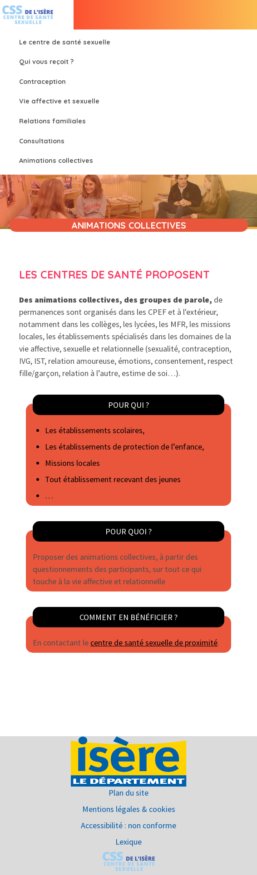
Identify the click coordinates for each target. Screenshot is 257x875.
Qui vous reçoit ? (46, 62)
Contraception (42, 82)
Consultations (41, 141)
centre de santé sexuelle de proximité (153, 642)
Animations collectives (56, 160)
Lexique (128, 841)
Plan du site (128, 792)
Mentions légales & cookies (128, 809)
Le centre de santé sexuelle (64, 42)
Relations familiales (52, 121)
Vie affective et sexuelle (59, 101)
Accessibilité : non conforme (128, 825)
